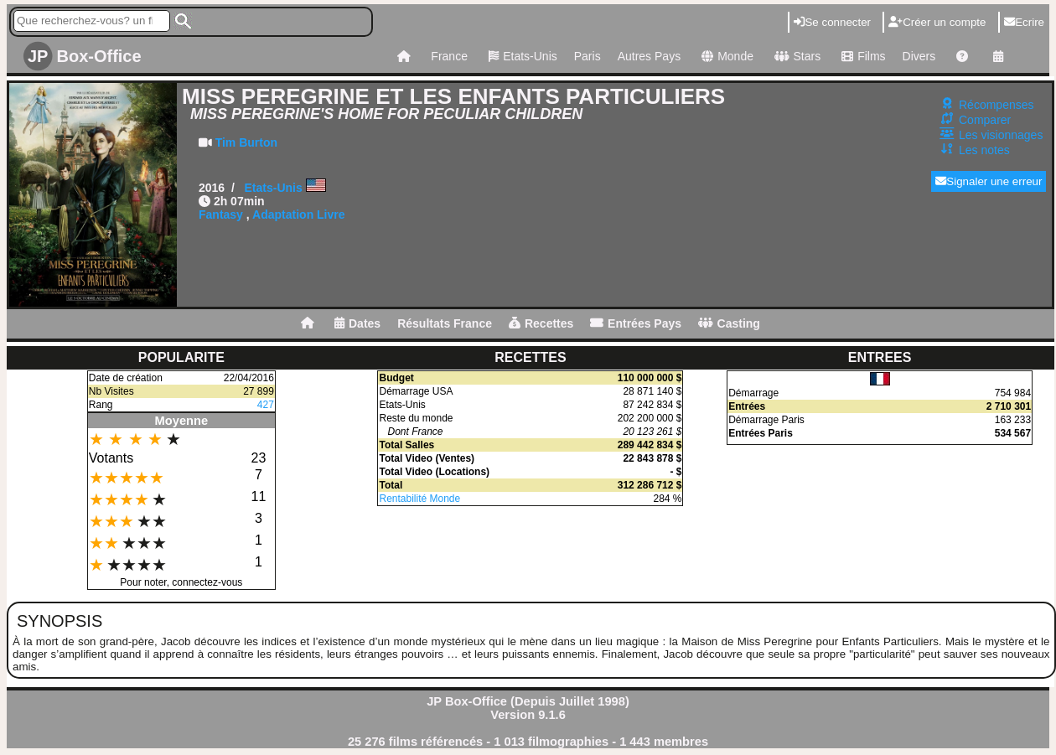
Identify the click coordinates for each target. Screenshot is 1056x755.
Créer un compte (937, 22)
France (449, 56)
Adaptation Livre (298, 214)
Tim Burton (246, 142)
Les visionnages (1001, 135)
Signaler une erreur (988, 181)
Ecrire (1024, 22)
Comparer (985, 120)
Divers (919, 56)
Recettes (541, 323)
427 (265, 405)
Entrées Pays (635, 323)
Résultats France (444, 323)
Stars (795, 56)
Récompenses (996, 104)
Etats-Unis (520, 56)
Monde (725, 56)
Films (861, 56)
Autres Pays (649, 56)
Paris (587, 56)
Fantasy (221, 214)
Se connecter (832, 22)
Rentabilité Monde (419, 498)
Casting (729, 323)
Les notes (984, 150)
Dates (357, 323)
